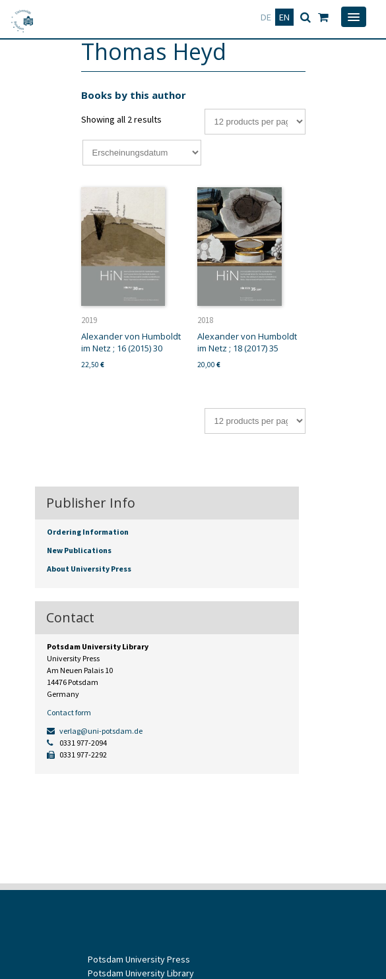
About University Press (89, 569)
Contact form (69, 712)
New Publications (79, 550)
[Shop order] (141, 152)
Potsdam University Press (139, 959)
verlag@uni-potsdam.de (95, 731)
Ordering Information (88, 532)
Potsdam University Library (141, 973)
